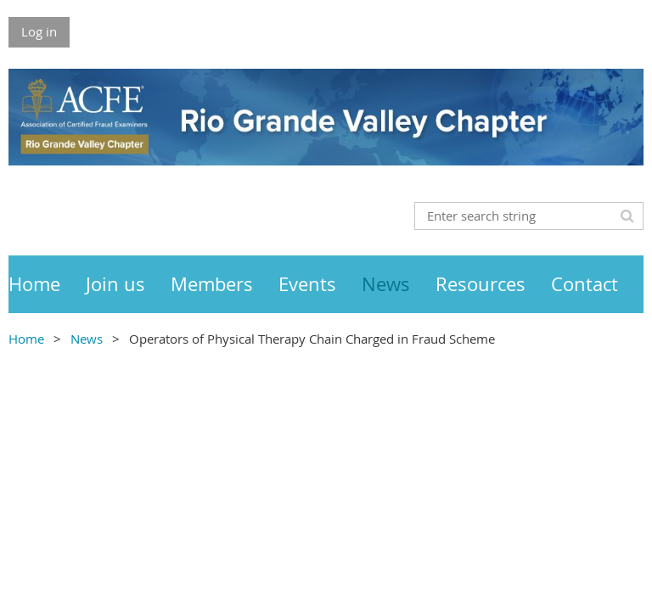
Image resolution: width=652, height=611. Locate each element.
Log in (39, 31)
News (86, 338)
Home (26, 338)
